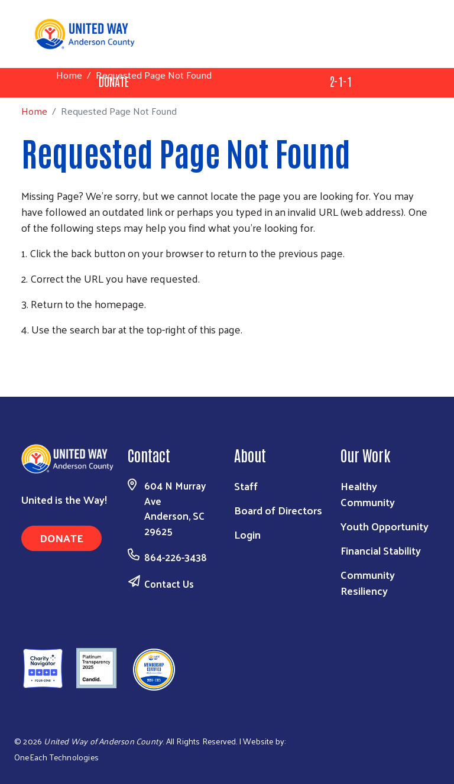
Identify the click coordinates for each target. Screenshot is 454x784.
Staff (246, 486)
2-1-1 (340, 81)
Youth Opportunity (384, 526)
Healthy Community (367, 494)
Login (247, 534)
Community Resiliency (367, 582)
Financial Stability (380, 550)
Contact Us (169, 583)
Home (69, 74)
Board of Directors (278, 510)
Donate (61, 537)
